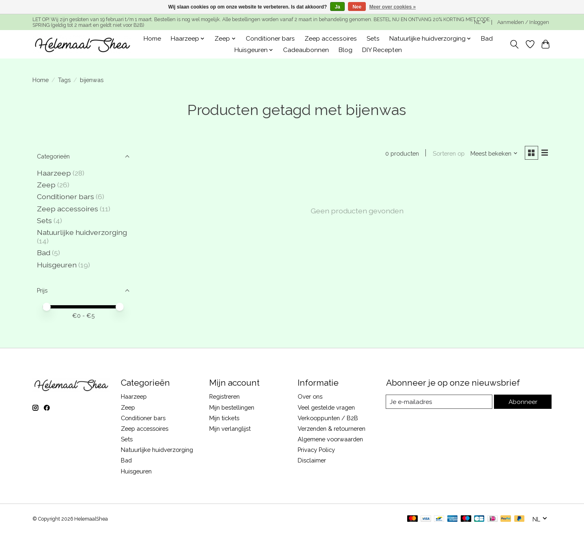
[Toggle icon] (514, 44)
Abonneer (523, 401)
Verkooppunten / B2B (328, 418)
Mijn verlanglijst (230, 428)
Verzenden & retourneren (331, 428)
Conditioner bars (270, 38)
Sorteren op (448, 153)
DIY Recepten (382, 50)
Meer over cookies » (392, 7)
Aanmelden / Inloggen (523, 22)
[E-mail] (440, 402)
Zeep (46, 184)
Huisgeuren (57, 264)
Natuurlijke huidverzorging (82, 232)
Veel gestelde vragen (326, 407)
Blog (345, 50)
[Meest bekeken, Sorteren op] (493, 153)
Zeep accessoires (331, 38)
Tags (64, 79)
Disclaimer (312, 460)
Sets (373, 38)
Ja (337, 7)
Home (152, 38)
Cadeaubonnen (306, 50)
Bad (487, 38)
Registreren (224, 396)
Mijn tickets (224, 418)
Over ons (310, 396)
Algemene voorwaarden (330, 439)
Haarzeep (54, 173)
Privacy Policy (316, 449)
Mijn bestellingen (231, 407)
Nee (356, 7)
